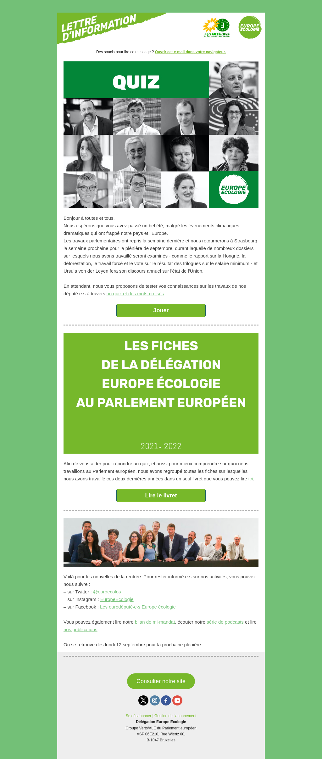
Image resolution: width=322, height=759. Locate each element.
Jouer (161, 310)
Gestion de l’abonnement (175, 716)
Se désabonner (138, 716)
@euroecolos (107, 591)
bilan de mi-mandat (155, 622)
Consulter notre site (161, 681)
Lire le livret (161, 495)
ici (250, 478)
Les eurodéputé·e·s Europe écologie (138, 606)
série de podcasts (225, 622)
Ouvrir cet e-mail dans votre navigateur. (190, 52)
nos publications (80, 629)
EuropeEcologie (117, 599)
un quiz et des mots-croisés (135, 293)
